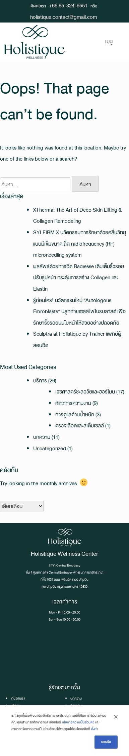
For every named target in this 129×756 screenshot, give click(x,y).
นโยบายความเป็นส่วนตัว (78, 722)
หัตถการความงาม (73, 403)
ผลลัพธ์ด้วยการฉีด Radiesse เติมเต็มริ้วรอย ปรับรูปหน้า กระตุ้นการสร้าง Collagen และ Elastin (78, 277)
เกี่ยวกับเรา (18, 698)
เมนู (109, 41)
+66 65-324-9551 (68, 5)
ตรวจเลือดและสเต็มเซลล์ (79, 425)
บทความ (41, 437)
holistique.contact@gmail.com (63, 17)
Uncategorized (49, 448)
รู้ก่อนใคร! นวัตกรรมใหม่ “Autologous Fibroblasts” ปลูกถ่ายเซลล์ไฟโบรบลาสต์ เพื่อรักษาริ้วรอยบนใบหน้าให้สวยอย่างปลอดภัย (79, 311)
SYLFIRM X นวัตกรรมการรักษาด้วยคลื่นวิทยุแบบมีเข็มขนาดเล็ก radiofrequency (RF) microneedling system (79, 243)
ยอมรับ (106, 742)
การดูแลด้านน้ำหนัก (74, 414)
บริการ (40, 380)
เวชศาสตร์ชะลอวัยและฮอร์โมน (85, 391)
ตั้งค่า (94, 729)
